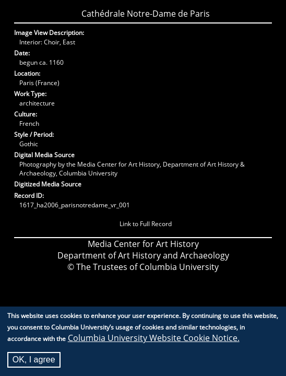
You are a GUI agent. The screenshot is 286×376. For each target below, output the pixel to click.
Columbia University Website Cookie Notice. (154, 339)
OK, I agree (34, 361)
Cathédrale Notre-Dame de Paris (145, 13)
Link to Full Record (146, 223)
